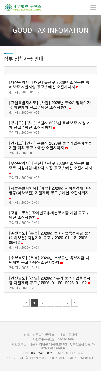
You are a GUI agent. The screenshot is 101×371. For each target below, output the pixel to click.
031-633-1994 (42, 352)
